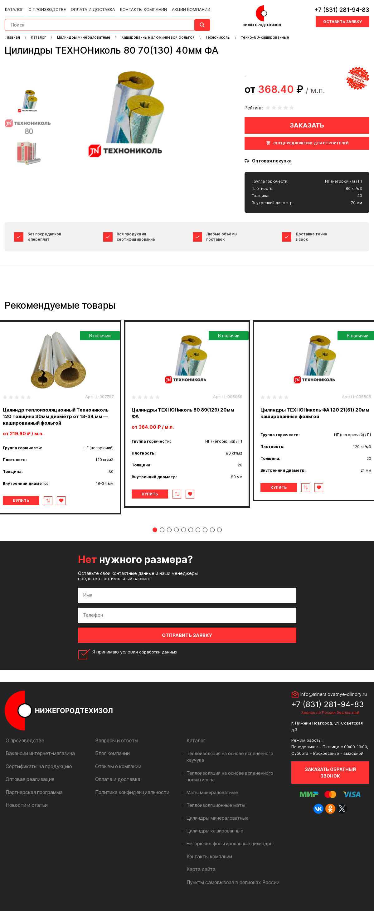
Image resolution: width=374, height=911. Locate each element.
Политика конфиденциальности (129, 798)
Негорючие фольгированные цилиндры (227, 843)
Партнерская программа (32, 798)
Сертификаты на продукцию (36, 772)
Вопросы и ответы (115, 747)
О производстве (48, 6)
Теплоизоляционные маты (213, 805)
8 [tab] (205, 536)
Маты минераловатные (210, 792)
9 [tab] (212, 536)
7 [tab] (198, 536)
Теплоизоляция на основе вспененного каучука (235, 760)
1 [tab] (155, 536)
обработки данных (160, 658)
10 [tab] (219, 536)
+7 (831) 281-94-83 (341, 7)
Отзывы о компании (116, 772)
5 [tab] (183, 536)
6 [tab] (190, 536)
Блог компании (111, 760)
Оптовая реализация (28, 785)
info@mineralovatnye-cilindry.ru (333, 700)
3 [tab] (169, 536)
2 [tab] (162, 536)
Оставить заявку (342, 19)
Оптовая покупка (272, 160)
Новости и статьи (25, 811)
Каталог (16, 6)
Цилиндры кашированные (213, 830)
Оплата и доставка (90, 6)
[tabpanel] (187, 414)
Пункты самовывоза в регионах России (229, 881)
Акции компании (183, 6)
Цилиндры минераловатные (215, 817)
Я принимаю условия (136, 658)
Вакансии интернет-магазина (37, 760)
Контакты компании (138, 6)
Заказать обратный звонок (330, 779)
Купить (30, 507)
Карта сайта (200, 868)
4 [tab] (176, 536)
